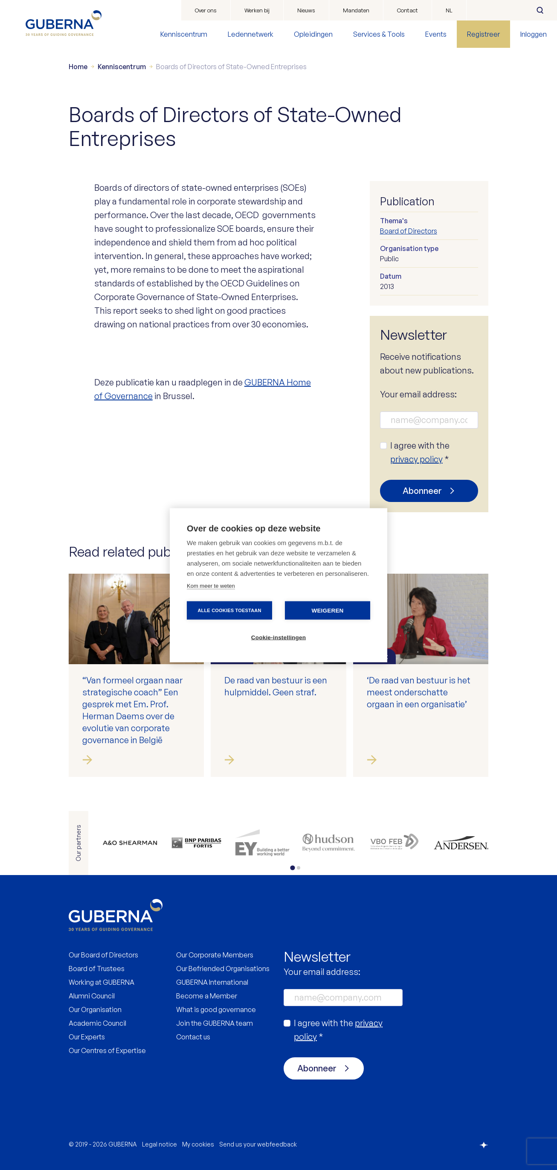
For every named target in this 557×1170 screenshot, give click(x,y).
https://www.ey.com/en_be (262, 843)
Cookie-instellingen (278, 637)
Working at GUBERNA (101, 982)
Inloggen (533, 34)
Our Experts (87, 1037)
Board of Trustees (97, 968)
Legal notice (159, 1144)
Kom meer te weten (211, 585)
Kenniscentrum (183, 34)
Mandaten (356, 10)
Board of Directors (408, 231)
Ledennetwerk (250, 34)
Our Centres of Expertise (107, 1050)
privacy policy (416, 459)
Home (78, 66)
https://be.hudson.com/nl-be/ (329, 843)
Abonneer (422, 490)
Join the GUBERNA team (214, 1023)
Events (436, 34)
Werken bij (257, 10)
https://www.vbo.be (395, 843)
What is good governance (216, 1009)
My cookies (198, 1144)
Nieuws (306, 10)
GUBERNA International (212, 982)
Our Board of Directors (103, 955)
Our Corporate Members (214, 955)
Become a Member (206, 996)
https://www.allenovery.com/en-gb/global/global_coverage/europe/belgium (130, 843)
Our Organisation (95, 1009)
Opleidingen (313, 34)
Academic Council (97, 1023)
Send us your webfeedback (258, 1144)
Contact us (193, 1037)
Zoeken (540, 10)
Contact (407, 10)
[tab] (292, 867)
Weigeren (327, 610)
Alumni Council (92, 996)
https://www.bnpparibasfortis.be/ (196, 843)
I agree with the (420, 452)
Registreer (483, 34)
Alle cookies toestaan (229, 610)
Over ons (206, 10)
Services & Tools (379, 34)
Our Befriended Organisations (223, 968)
